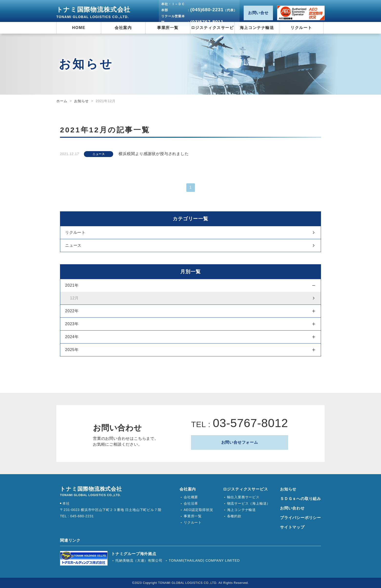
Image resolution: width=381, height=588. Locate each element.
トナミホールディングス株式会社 (84, 558)
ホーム (61, 101)
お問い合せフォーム (239, 442)
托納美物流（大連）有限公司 (138, 560)
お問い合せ (258, 13)
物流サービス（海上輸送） (249, 503)
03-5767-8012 (250, 423)
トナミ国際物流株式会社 (93, 12)
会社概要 (191, 497)
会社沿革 (191, 503)
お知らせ (81, 101)
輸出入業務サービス (243, 497)
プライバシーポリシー (300, 518)
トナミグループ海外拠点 (133, 554)
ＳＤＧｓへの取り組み (300, 499)
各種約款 (234, 516)
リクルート (75, 232)
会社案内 (188, 489)
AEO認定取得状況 (301, 13)
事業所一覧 (193, 516)
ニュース (73, 245)
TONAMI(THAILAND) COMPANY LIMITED (204, 560)
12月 (74, 298)
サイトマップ (292, 527)
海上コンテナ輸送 (241, 510)
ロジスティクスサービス (245, 489)
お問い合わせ (292, 508)
